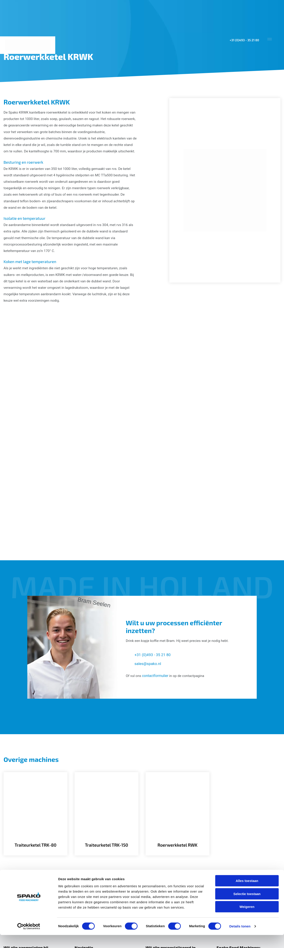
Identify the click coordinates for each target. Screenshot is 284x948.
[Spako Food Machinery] (28, 45)
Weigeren (246, 920)
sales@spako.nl (148, 594)
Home (114, 85)
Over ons (242, 85)
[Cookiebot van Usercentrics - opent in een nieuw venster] (28, 939)
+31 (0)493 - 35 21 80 (243, 40)
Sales (221, 85)
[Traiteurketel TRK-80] (35, 747)
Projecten (199, 85)
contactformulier (155, 607)
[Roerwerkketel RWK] (177, 747)
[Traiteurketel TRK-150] (106, 747)
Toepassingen (139, 85)
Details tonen (239, 939)
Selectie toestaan (247, 907)
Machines (171, 85)
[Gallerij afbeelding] (48, 373)
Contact (268, 85)
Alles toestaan (247, 894)
